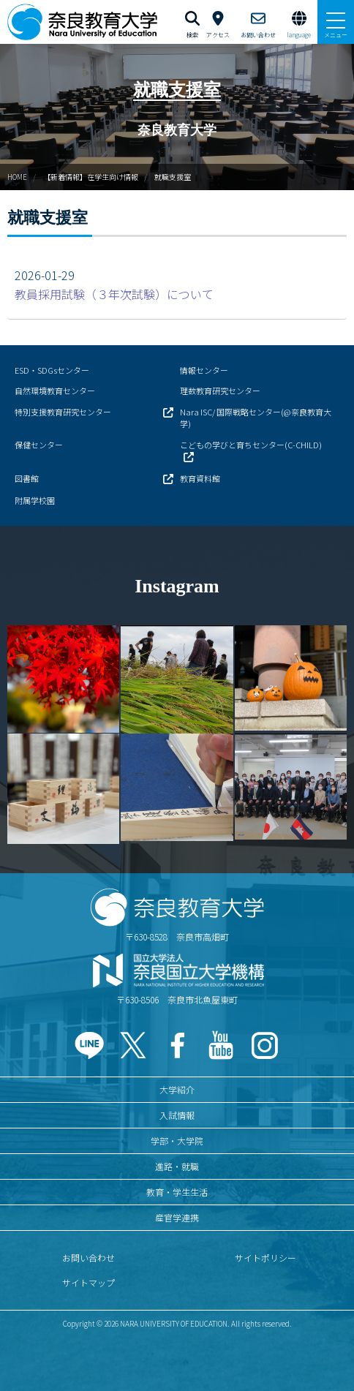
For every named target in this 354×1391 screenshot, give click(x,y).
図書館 (27, 478)
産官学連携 (177, 1217)
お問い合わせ (88, 1257)
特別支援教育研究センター (63, 412)
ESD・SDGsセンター (52, 370)
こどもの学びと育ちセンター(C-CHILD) (251, 445)
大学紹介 (177, 1089)
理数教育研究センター (220, 390)
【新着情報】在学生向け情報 (90, 176)
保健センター (39, 445)
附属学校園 (35, 500)
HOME (17, 176)
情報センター (204, 370)
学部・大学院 (177, 1140)
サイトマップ (88, 1282)
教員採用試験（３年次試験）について (114, 294)
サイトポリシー (265, 1257)
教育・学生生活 (177, 1191)
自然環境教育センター (55, 390)
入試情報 (177, 1115)
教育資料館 (200, 478)
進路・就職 (177, 1166)
